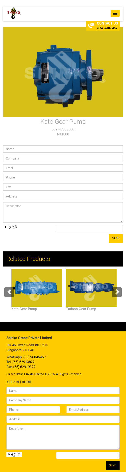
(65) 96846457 (107, 28)
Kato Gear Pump (24, 309)
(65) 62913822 (23, 362)
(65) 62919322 (24, 367)
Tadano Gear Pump (81, 309)
